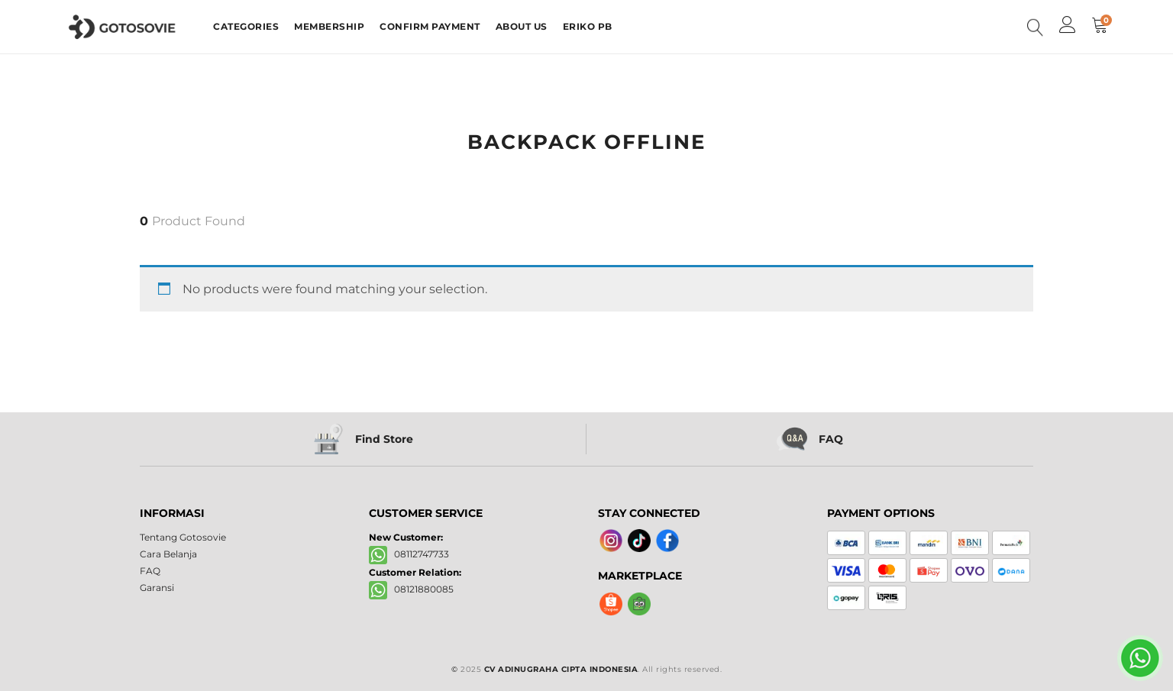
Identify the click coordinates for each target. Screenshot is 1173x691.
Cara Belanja (168, 554)
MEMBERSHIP (329, 26)
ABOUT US (522, 26)
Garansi (157, 587)
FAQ (150, 570)
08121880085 (411, 590)
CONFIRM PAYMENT (430, 26)
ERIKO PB (587, 26)
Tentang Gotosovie (183, 537)
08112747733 (409, 554)
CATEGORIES (246, 26)
